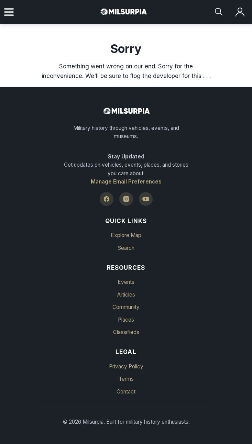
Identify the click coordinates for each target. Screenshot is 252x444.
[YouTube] (146, 199)
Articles (126, 294)
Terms (126, 379)
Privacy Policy (126, 366)
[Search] (219, 12)
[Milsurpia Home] (126, 111)
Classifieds (126, 332)
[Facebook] (106, 199)
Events (126, 282)
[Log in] (240, 12)
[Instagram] (126, 199)
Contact (126, 391)
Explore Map (126, 235)
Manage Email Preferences (126, 181)
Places (126, 320)
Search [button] (126, 248)
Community (126, 307)
